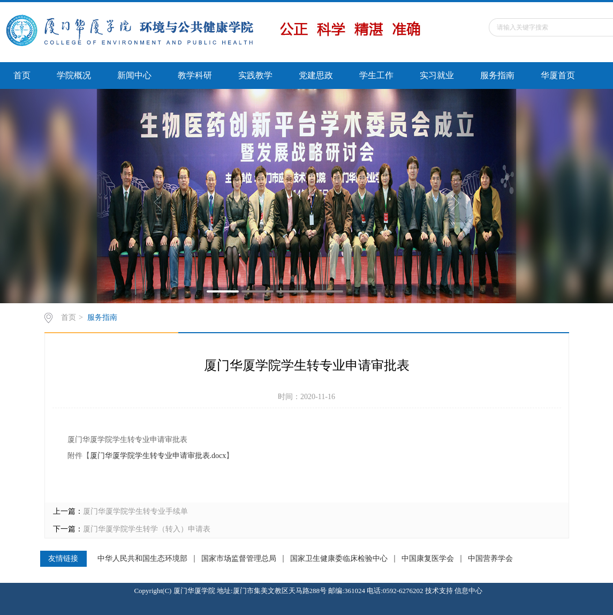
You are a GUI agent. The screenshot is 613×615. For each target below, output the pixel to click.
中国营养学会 (490, 558)
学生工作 (376, 75)
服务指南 (497, 75)
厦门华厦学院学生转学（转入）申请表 (146, 529)
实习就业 (437, 75)
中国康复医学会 (428, 558)
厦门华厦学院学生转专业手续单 (135, 511)
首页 (22, 75)
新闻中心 (134, 75)
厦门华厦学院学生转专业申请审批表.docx (158, 456)
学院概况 (74, 75)
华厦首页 (558, 75)
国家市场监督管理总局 (238, 558)
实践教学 (255, 75)
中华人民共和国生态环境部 (142, 558)
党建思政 (316, 75)
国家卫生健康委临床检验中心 (339, 558)
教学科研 (195, 75)
